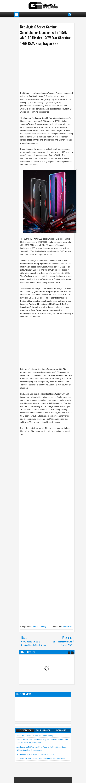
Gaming (42, 627)
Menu (16, 14)
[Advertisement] (44, 67)
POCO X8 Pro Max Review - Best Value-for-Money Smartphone (41, 758)
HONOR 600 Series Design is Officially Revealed (35, 754)
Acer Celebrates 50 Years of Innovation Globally (35, 735)
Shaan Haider (67, 627)
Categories (61, 730)
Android (34, 627)
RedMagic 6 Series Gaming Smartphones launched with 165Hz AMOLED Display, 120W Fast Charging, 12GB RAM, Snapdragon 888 (45, 35)
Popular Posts (43, 730)
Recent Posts (25, 730)
